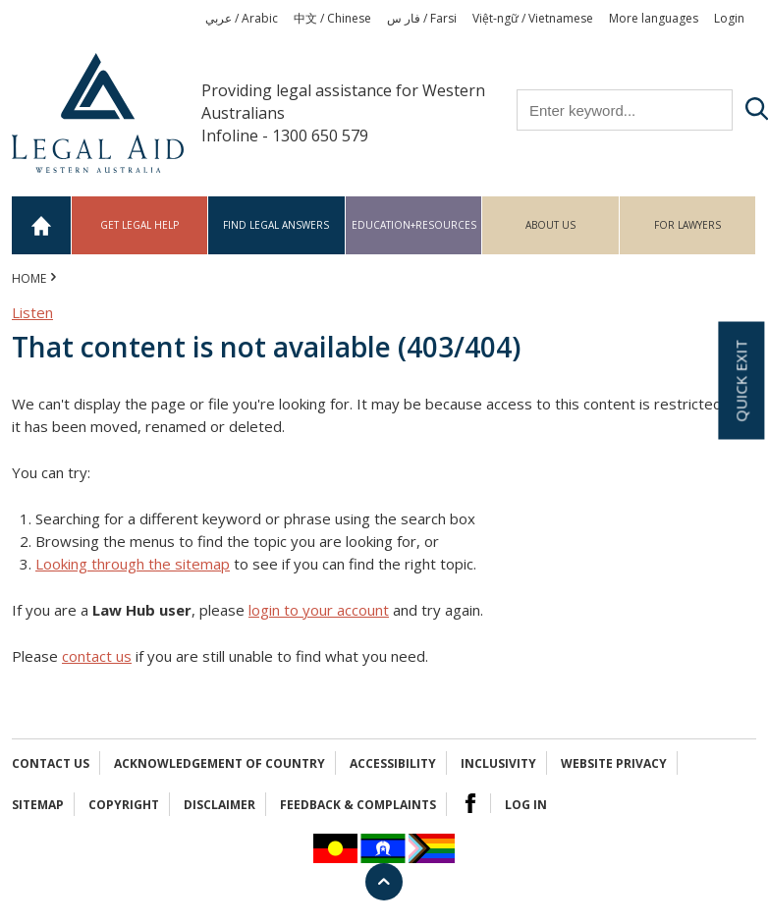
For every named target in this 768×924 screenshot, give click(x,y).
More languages (653, 18)
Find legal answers (276, 225)
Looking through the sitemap (132, 563)
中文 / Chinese (332, 18)
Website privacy (614, 763)
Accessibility (393, 763)
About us (550, 225)
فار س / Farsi (422, 18)
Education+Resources (414, 225)
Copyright (123, 804)
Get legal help (139, 225)
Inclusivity (498, 763)
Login (729, 18)
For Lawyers (687, 225)
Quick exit (740, 380)
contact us (97, 656)
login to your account (318, 610)
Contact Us (50, 763)
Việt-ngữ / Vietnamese (532, 18)
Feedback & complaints (358, 804)
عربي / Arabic (241, 18)
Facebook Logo (470, 803)
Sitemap (38, 804)
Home (42, 225)
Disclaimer (219, 804)
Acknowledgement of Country (219, 763)
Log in (526, 804)
